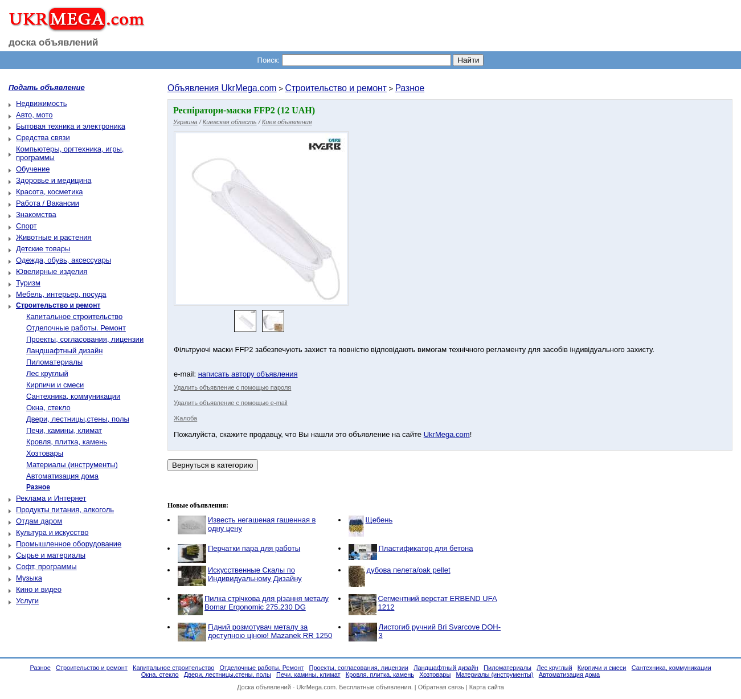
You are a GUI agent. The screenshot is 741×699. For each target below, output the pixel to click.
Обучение (33, 169)
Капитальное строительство (74, 316)
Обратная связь (441, 687)
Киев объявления (287, 121)
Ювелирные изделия (51, 271)
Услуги (27, 600)
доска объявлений (54, 42)
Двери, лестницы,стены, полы (77, 419)
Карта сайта (486, 687)
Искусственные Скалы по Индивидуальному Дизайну (255, 574)
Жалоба (185, 418)
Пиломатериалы (54, 362)
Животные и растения (54, 237)
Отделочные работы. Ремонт (76, 328)
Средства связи (43, 137)
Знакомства (36, 214)
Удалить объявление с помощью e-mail (231, 402)
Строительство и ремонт (335, 88)
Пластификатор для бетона (426, 548)
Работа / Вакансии (47, 203)
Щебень (379, 520)
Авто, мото (34, 115)
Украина (185, 121)
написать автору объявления (248, 374)
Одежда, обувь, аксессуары (63, 260)
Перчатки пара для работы (254, 548)
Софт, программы (46, 566)
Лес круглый (47, 373)
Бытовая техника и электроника (70, 126)
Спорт (26, 226)
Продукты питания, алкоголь (65, 509)
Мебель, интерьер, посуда (61, 294)
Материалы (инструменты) (72, 464)
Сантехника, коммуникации (73, 396)
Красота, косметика (49, 191)
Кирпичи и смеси (55, 385)
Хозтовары (44, 453)
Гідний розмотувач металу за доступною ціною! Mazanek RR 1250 (270, 631)
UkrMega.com (447, 434)
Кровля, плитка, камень (66, 442)
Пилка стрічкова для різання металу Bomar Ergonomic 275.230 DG (266, 602)
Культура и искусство (52, 532)
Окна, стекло (48, 407)
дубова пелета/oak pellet (409, 570)
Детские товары (43, 248)
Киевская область (230, 121)
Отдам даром (39, 521)
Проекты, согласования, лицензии (85, 339)
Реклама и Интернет (51, 498)
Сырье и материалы (50, 555)
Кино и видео (39, 589)
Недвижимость (41, 103)
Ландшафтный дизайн (64, 350)
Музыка (29, 578)
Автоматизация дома (62, 476)
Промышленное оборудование (68, 543)
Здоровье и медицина (53, 180)
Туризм (28, 283)
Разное (410, 88)
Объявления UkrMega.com (222, 88)
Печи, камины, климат (64, 430)
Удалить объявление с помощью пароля (232, 387)
